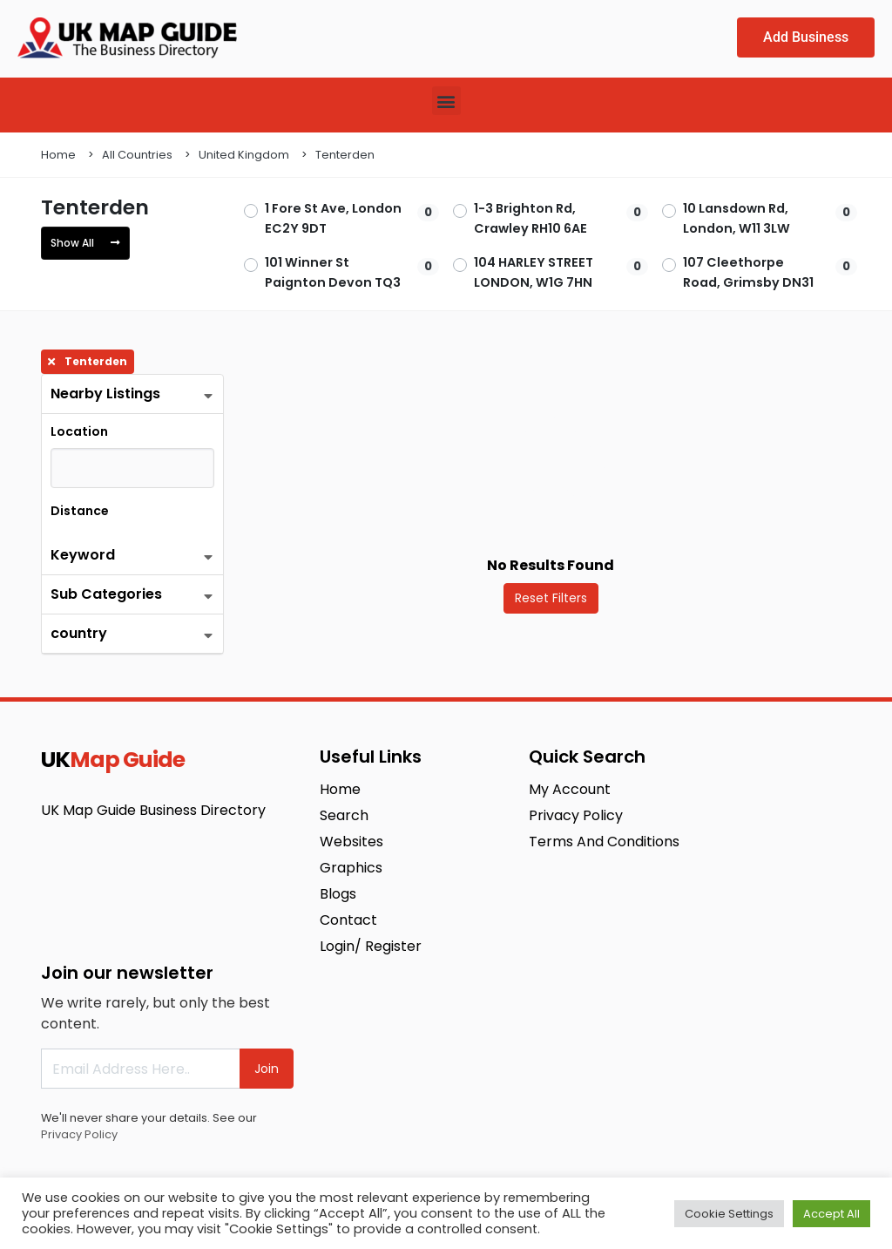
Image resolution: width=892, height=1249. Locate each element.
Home (58, 154)
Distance (80, 510)
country (79, 633)
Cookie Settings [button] (729, 1213)
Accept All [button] (831, 1213)
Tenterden (345, 154)
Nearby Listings (105, 394)
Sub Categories (106, 594)
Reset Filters (551, 598)
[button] (446, 100)
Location (79, 431)
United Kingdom (244, 154)
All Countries (137, 154)
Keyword (83, 555)
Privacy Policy (79, 1134)
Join (266, 1068)
